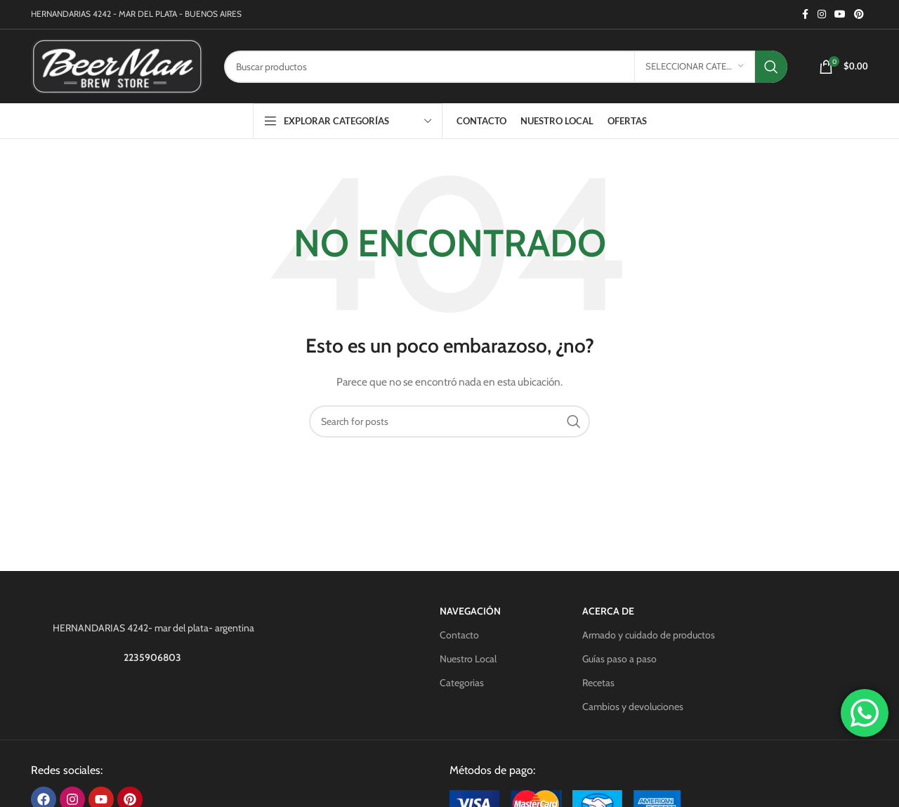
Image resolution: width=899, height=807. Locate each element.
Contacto (459, 635)
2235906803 (153, 657)
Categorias (462, 682)
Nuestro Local (468, 658)
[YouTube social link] (840, 14)
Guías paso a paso (619, 658)
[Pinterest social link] (859, 14)
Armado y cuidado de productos (648, 635)
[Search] (505, 67)
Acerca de (608, 611)
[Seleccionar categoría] (694, 66)
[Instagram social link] (821, 14)
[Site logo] (117, 65)
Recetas (598, 682)
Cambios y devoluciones (632, 706)
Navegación (470, 611)
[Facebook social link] (804, 14)
